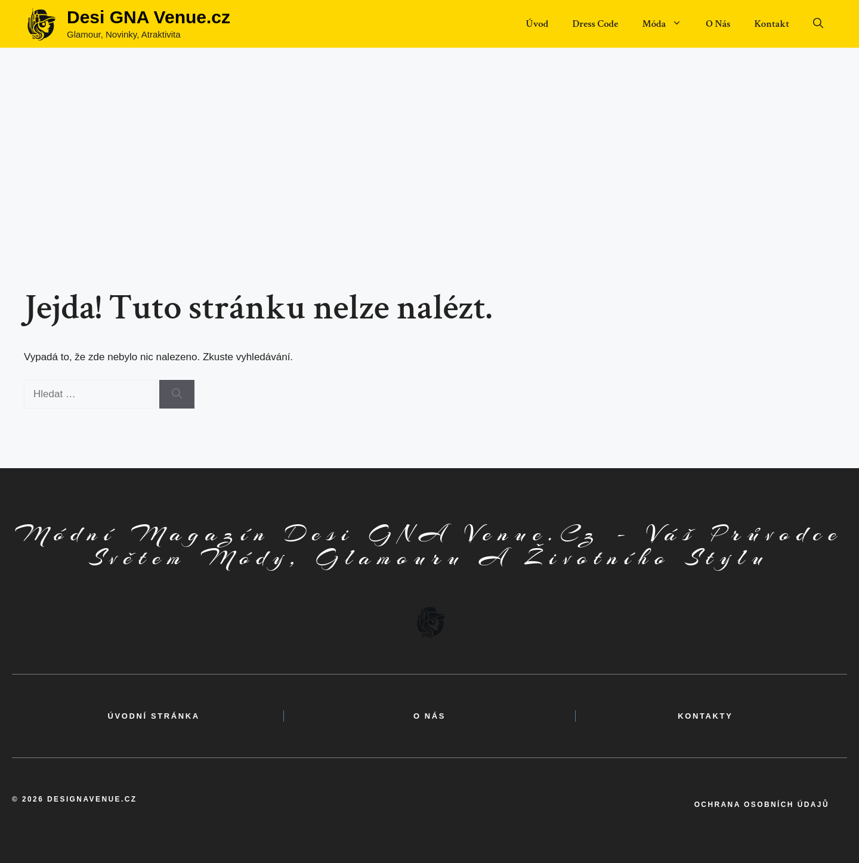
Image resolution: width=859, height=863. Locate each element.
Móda (668, 24)
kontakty (705, 716)
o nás (429, 716)
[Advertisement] (429, 137)
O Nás (718, 23)
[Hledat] (176, 394)
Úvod (537, 23)
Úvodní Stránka (154, 716)
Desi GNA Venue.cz (148, 17)
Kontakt (771, 23)
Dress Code (595, 23)
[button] (818, 24)
